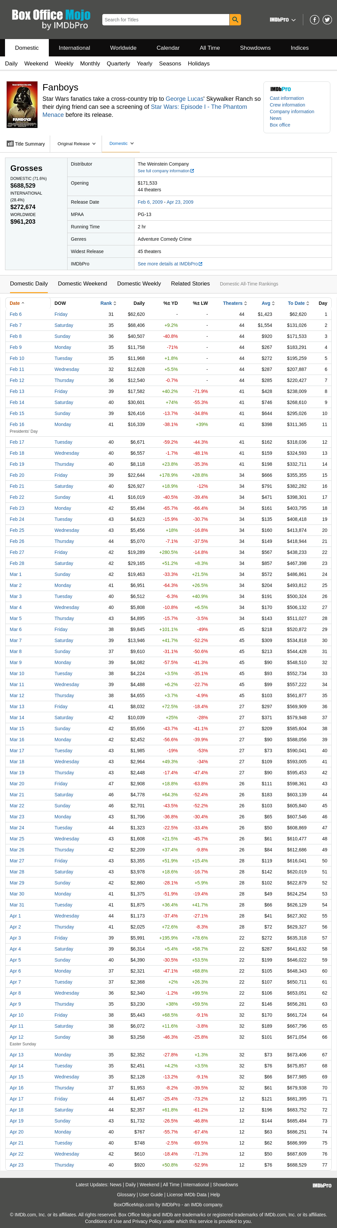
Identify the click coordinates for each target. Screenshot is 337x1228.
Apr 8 (15, 993)
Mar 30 (17, 893)
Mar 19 (17, 772)
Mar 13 (17, 706)
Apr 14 (16, 1065)
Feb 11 (17, 369)
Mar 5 (16, 618)
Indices (300, 48)
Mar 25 (17, 838)
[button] (282, 19)
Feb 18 (17, 453)
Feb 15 (17, 413)
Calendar (168, 48)
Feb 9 (16, 347)
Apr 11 (16, 1026)
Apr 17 (16, 1098)
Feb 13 (17, 391)
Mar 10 (17, 673)
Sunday (62, 336)
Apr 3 (15, 938)
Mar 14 (17, 717)
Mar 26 (17, 849)
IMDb (196, 1204)
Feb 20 (17, 475)
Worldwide (123, 48)
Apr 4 (15, 949)
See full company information (166, 171)
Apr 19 (16, 1120)
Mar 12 (17, 695)
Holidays (199, 63)
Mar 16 (17, 739)
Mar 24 (17, 827)
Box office (280, 125)
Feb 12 (17, 380)
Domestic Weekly (139, 283)
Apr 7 (15, 982)
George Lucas (184, 98)
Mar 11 (17, 684)
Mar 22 (17, 805)
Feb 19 (17, 464)
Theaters (232, 303)
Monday (62, 347)
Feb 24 (17, 519)
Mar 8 (16, 651)
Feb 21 (17, 486)
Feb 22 (17, 497)
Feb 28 (17, 563)
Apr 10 (16, 1015)
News (276, 118)
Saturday (63, 325)
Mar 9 (16, 662)
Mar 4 (16, 607)
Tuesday (63, 358)
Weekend (36, 63)
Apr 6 (15, 971)
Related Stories (190, 283)
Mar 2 (16, 585)
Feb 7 (16, 325)
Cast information (287, 98)
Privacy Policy (146, 1221)
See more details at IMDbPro (170, 263)
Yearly (144, 63)
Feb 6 (16, 314)
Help (215, 1194)
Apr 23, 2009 (179, 202)
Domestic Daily (29, 283)
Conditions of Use (103, 1221)
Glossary (126, 1194)
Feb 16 (17, 424)
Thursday (64, 380)
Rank (106, 303)
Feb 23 (17, 508)
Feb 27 (17, 552)
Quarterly (118, 63)
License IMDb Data (187, 1194)
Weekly (64, 63)
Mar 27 (17, 860)
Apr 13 (16, 1054)
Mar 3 (16, 596)
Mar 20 (17, 783)
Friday (61, 314)
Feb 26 (17, 541)
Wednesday (66, 369)
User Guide (151, 1194)
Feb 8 (16, 336)
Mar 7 (16, 640)
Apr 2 (15, 927)
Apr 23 (16, 1165)
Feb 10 (17, 358)
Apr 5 (15, 960)
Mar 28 (17, 871)
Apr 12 (16, 1037)
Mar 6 (16, 629)
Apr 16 (16, 1087)
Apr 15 (16, 1076)
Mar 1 (16, 574)
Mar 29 (17, 882)
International (74, 48)
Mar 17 (17, 750)
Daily (11, 63)
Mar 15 (17, 728)
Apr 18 (16, 1109)
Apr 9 (15, 1004)
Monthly (90, 63)
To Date (296, 303)
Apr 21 (16, 1143)
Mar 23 (17, 816)
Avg (266, 303)
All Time (210, 48)
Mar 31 (17, 904)
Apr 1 (15, 915)
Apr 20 (16, 1132)
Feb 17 (17, 442)
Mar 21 (17, 794)
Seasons (170, 63)
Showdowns (255, 48)
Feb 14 (17, 402)
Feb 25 (17, 530)
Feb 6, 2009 (150, 202)
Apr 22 (16, 1154)
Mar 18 (17, 761)
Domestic (27, 48)
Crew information (287, 105)
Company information (292, 111)
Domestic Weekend (82, 283)
